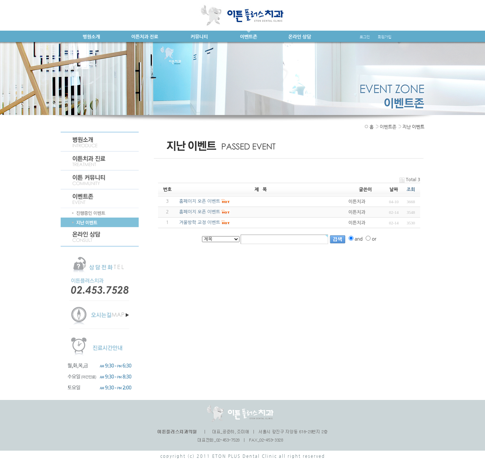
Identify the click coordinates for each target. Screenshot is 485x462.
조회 (411, 189)
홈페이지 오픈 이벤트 (199, 201)
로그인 (365, 37)
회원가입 (384, 37)
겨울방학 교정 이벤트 (199, 222)
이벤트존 (388, 126)
